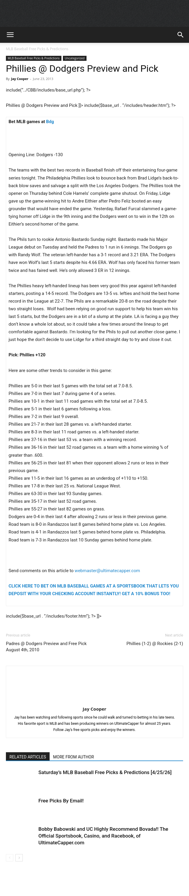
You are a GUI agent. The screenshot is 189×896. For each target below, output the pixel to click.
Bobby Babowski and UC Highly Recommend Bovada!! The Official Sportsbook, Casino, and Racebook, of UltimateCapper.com (103, 836)
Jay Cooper (19, 78)
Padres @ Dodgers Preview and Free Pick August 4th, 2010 (46, 646)
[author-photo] (94, 700)
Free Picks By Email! (61, 801)
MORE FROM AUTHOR (73, 757)
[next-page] (19, 857)
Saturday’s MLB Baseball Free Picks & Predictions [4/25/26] (105, 772)
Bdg (50, 121)
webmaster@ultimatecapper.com (107, 570)
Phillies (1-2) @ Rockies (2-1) (154, 643)
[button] (10, 35)
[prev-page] (9, 857)
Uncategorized (74, 58)
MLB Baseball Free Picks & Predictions (37, 48)
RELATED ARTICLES (27, 757)
